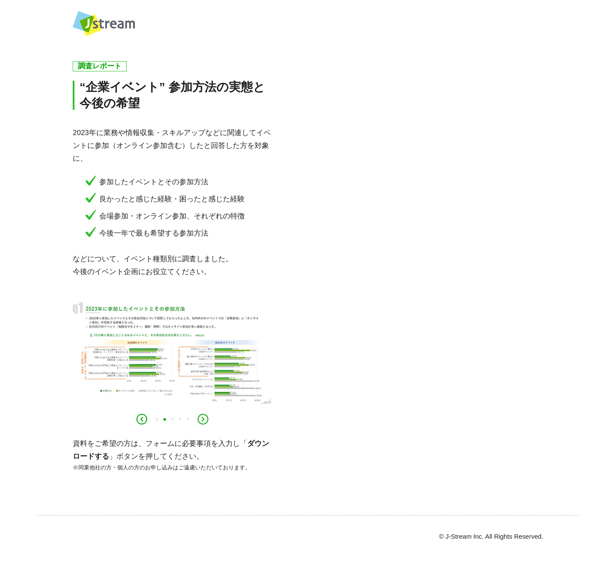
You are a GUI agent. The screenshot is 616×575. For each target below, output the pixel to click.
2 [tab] (164, 420)
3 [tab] (172, 420)
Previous (141, 419)
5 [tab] (188, 420)
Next (202, 419)
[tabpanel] (172, 349)
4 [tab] (180, 420)
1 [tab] (157, 420)
